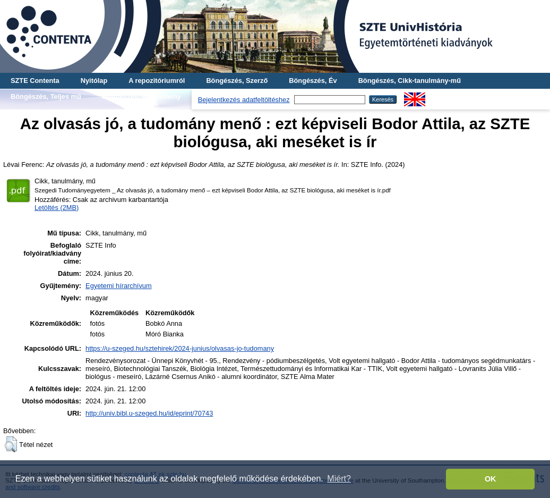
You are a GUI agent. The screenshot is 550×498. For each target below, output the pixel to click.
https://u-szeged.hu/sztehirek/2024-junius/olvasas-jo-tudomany (179, 348)
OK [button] (490, 479)
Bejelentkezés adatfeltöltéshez (244, 100)
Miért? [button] (338, 478)
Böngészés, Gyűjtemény (141, 96)
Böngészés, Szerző (237, 81)
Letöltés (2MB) (57, 208)
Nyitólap (94, 81)
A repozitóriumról (156, 81)
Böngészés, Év (313, 81)
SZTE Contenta (35, 81)
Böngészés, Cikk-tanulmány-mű (409, 81)
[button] (11, 444)
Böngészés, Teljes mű (46, 96)
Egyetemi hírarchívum (118, 286)
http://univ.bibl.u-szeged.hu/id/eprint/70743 (149, 413)
